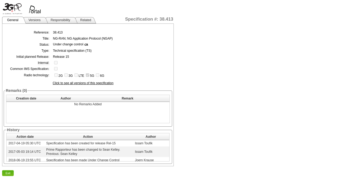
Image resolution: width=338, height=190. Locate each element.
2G (61, 76)
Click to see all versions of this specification (83, 83)
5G (92, 76)
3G (71, 76)
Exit (8, 173)
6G (102, 76)
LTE (81, 76)
